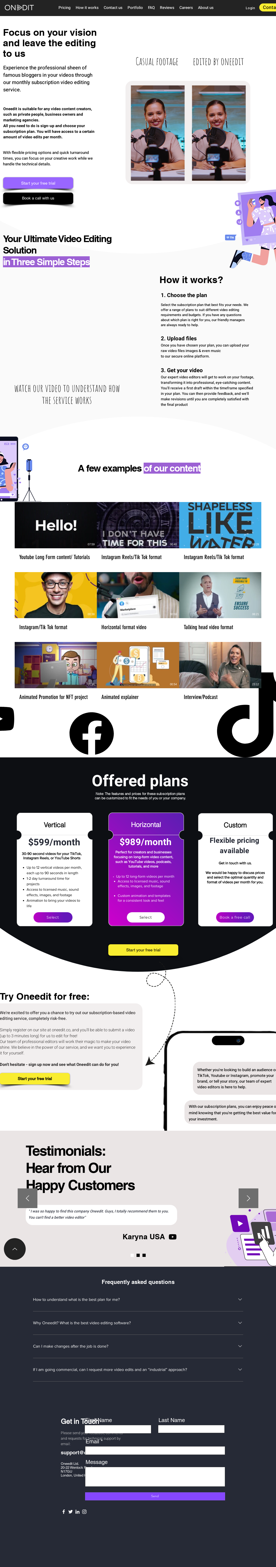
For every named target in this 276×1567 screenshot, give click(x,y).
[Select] (52, 917)
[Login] (250, 8)
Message (97, 1462)
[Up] (15, 1249)
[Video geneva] (138, 1255)
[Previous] (27, 1198)
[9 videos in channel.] (138, 601)
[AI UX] (144, 1255)
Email (92, 1441)
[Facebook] (64, 1512)
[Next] (248, 1198)
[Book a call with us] (38, 198)
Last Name (172, 1420)
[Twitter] (70, 1512)
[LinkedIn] (77, 1512)
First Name (98, 1420)
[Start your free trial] (38, 183)
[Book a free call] (235, 917)
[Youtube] (172, 1236)
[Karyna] (132, 1255)
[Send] (155, 1496)
